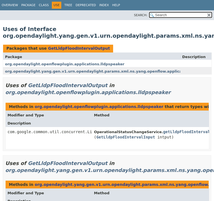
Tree (68, 5)
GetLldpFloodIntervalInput (125, 137)
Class (44, 5)
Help (116, 5)
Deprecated (86, 5)
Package (28, 5)
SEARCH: (140, 15)
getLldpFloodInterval (186, 132)
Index (104, 5)
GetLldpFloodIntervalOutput (79, 48)
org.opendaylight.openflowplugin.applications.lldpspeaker (65, 64)
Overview (10, 5)
